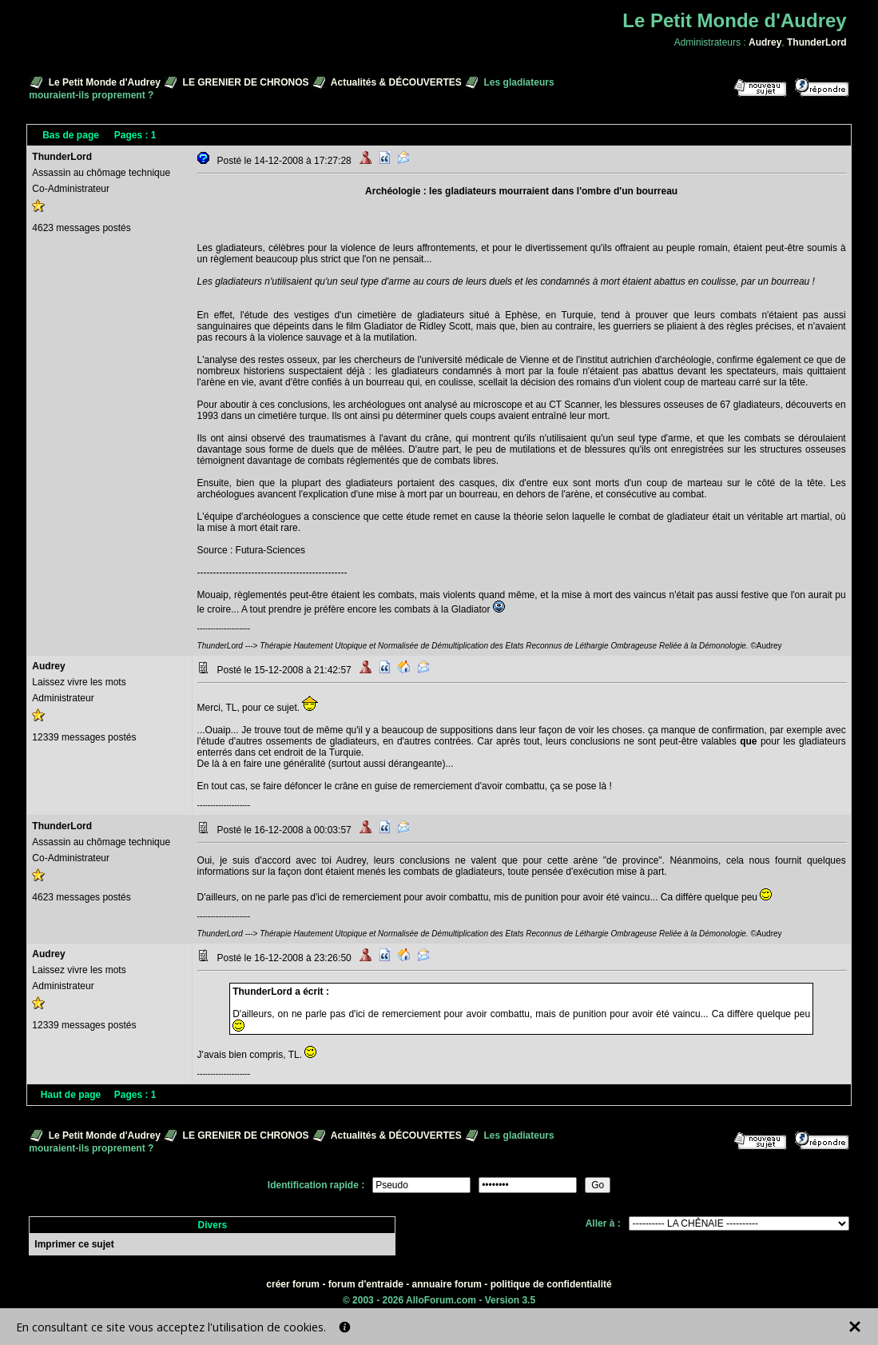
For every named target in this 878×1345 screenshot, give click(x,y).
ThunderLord (817, 42)
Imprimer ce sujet (73, 1244)
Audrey (765, 42)
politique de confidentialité (551, 1284)
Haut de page (71, 1094)
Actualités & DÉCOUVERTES (396, 82)
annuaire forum (447, 1284)
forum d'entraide (365, 1284)
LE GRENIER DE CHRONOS (246, 82)
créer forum (293, 1284)
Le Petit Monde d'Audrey (105, 82)
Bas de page (70, 135)
